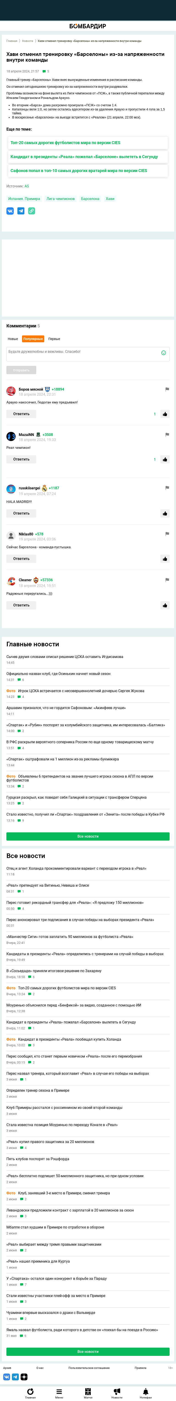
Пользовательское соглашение (89, 1368)
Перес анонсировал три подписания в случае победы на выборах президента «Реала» (80, 920)
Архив (7, 1368)
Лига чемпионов (61, 199)
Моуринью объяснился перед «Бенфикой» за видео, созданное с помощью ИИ (73, 1005)
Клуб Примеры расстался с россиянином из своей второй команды (64, 1108)
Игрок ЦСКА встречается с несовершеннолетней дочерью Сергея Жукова (75, 691)
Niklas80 (26, 534)
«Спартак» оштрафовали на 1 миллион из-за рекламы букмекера (62, 759)
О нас (40, 1368)
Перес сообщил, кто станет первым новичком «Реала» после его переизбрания (74, 1056)
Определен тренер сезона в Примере (37, 1090)
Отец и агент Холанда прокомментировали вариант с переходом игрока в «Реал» (76, 868)
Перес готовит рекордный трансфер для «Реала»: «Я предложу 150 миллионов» (75, 903)
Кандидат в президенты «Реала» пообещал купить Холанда (63, 1039)
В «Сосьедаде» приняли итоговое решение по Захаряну (54, 971)
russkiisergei (29, 488)
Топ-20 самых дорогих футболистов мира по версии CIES (65, 142)
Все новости (88, 836)
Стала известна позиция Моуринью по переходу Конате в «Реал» (62, 1125)
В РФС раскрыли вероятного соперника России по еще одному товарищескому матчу (80, 742)
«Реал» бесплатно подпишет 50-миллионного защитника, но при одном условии (74, 1176)
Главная (11, 41)
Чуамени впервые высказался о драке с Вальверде (50, 1313)
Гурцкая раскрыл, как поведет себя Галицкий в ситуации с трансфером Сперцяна (76, 797)
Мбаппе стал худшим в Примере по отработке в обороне (55, 1227)
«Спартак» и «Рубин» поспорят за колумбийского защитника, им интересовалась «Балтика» (85, 725)
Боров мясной (31, 389)
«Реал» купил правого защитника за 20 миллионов (50, 1142)
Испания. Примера (24, 199)
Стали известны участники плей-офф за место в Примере (55, 1296)
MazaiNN (26, 435)
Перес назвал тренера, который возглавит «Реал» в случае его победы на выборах (77, 1074)
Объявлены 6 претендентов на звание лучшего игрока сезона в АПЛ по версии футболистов (79, 778)
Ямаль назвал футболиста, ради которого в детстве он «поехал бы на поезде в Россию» (82, 1330)
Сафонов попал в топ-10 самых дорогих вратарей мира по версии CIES (79, 170)
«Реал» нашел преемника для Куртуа (38, 1261)
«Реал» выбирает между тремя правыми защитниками (53, 1244)
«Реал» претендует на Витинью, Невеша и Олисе (47, 885)
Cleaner (25, 580)
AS (27, 186)
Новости (27, 41)
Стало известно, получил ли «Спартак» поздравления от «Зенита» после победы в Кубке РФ (85, 814)
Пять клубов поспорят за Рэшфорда (37, 1159)
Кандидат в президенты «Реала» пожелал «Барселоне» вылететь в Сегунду (84, 156)
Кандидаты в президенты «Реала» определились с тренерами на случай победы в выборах (85, 954)
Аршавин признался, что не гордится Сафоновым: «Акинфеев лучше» (66, 708)
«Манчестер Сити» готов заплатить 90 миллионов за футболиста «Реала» (69, 937)
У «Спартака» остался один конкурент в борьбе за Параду (56, 1279)
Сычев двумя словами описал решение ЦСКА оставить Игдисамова (64, 657)
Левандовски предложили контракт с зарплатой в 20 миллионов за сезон (70, 1210)
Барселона (90, 199)
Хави (110, 199)
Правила (140, 1368)
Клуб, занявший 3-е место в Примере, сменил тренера (58, 1193)
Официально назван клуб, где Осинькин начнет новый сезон (58, 674)
